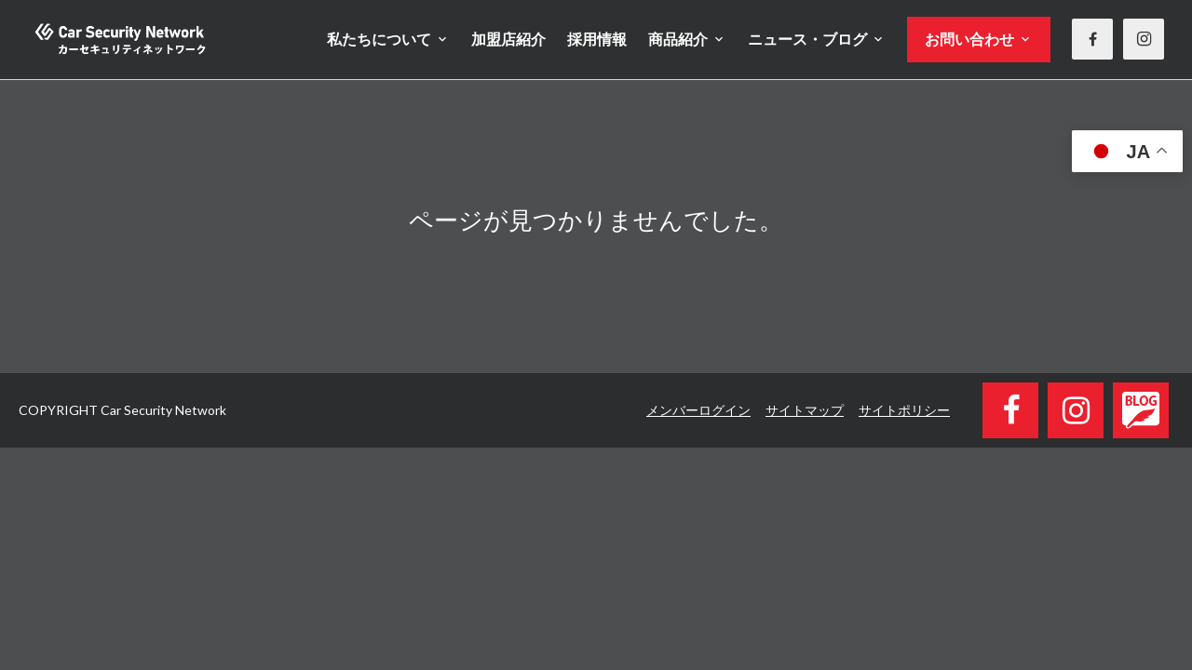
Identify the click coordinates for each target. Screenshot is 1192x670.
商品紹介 (678, 38)
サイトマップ (804, 410)
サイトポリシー (904, 410)
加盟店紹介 (508, 38)
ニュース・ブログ (807, 38)
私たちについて (379, 38)
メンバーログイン (698, 410)
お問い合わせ (969, 38)
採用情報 (597, 38)
